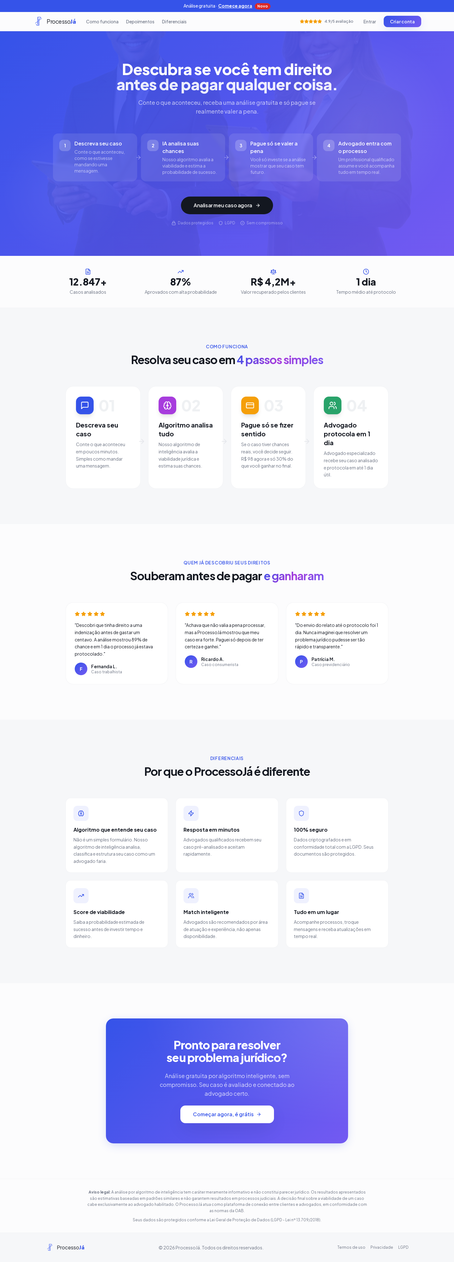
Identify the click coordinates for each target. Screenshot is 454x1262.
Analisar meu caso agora (227, 205)
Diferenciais (174, 21)
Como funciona (102, 21)
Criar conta (402, 21)
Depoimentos (140, 21)
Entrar (370, 21)
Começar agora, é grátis (227, 1114)
